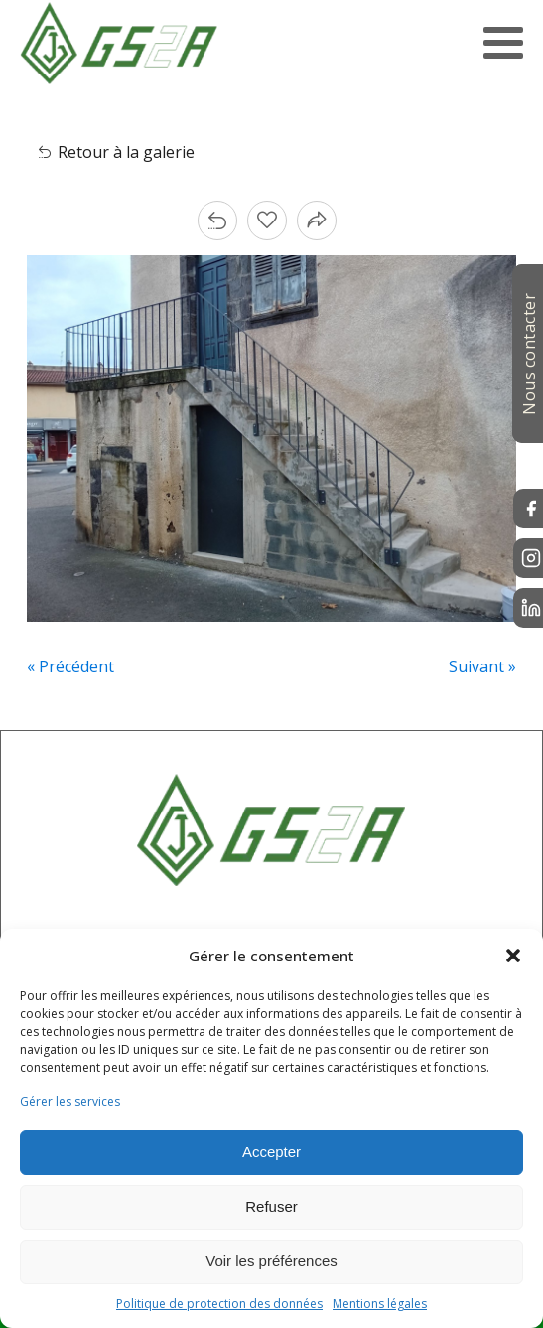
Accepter (271, 1151)
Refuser (271, 1206)
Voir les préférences (271, 1261)
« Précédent (70, 666)
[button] (513, 955)
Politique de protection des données (219, 1303)
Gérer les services (70, 1101)
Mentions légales (380, 1303)
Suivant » (482, 666)
